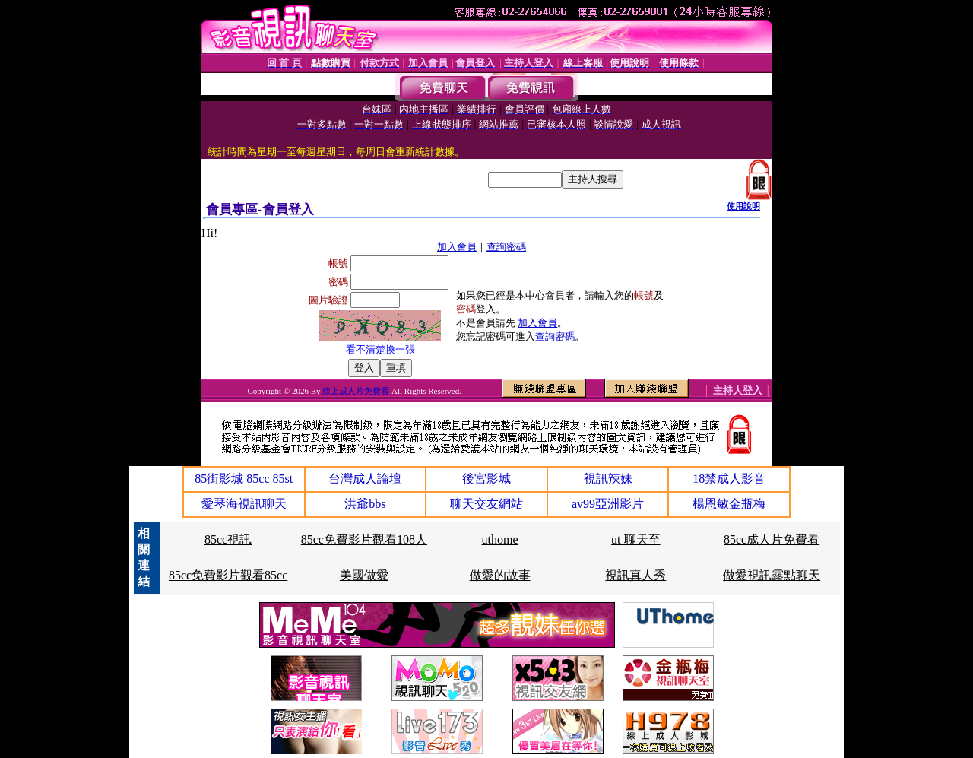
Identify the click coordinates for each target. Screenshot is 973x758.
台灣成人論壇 (364, 478)
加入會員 (457, 246)
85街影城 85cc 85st (244, 478)
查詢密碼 (506, 246)
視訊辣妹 (608, 478)
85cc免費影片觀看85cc (228, 575)
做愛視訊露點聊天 (771, 575)
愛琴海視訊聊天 (244, 503)
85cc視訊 (228, 539)
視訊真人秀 (635, 575)
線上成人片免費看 (356, 390)
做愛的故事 (500, 575)
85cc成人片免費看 (771, 539)
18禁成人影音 (729, 478)
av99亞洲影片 (608, 503)
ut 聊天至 (635, 539)
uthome (500, 539)
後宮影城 (486, 478)
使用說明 (743, 206)
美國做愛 (364, 575)
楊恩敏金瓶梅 (729, 503)
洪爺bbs (364, 503)
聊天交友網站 (486, 503)
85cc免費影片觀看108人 (364, 539)
